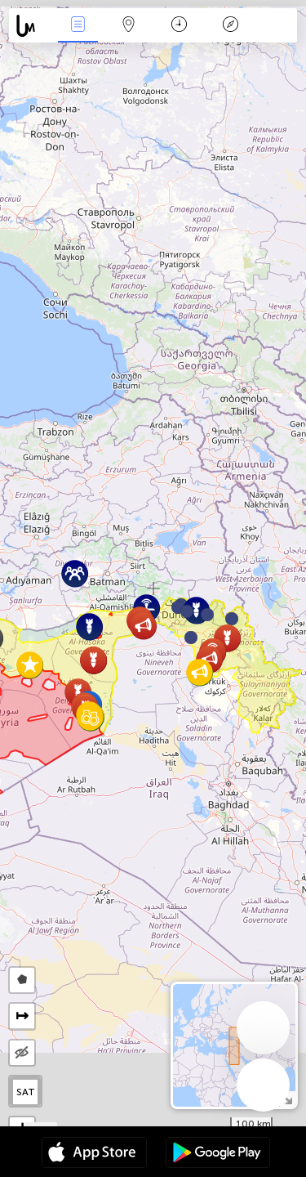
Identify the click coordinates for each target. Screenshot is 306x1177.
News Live (77, 26)
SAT (25, 1092)
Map (129, 26)
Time (179, 26)
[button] (207, 614)
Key (230, 26)
